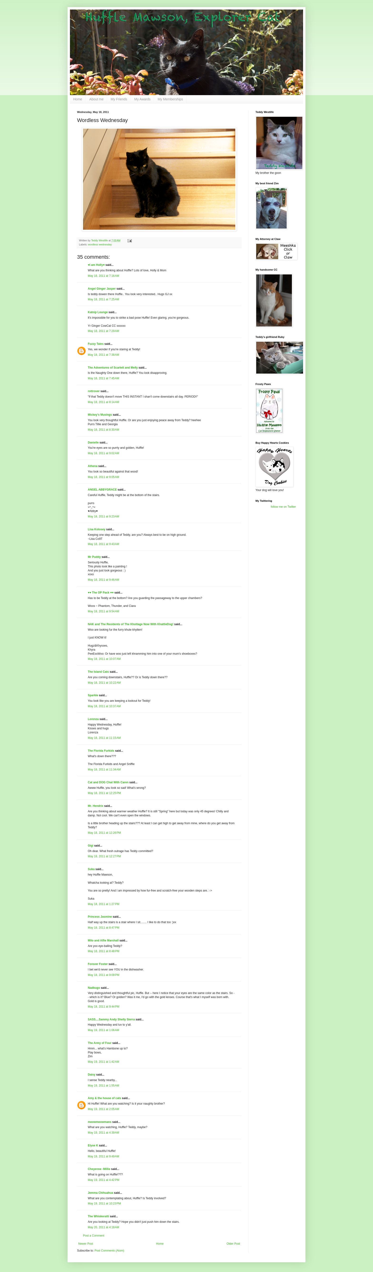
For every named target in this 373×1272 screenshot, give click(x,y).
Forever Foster (98, 964)
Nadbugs (94, 987)
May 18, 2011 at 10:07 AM (104, 659)
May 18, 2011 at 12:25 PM (104, 793)
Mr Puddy (94, 557)
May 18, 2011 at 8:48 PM (103, 951)
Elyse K (93, 1145)
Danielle (93, 442)
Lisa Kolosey (96, 529)
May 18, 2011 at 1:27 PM (103, 904)
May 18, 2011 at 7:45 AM (103, 378)
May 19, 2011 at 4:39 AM (103, 1132)
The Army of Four (100, 1043)
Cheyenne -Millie (99, 1169)
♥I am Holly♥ (96, 265)
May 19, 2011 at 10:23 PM (104, 1203)
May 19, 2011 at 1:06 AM (103, 1030)
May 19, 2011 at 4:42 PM (103, 1180)
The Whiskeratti (98, 1216)
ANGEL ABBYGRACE (102, 489)
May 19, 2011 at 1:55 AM (103, 1085)
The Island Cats (98, 671)
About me (96, 99)
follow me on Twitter (283, 506)
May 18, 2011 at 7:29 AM (103, 331)
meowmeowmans (99, 1122)
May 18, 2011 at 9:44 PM (103, 1006)
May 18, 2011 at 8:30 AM (103, 429)
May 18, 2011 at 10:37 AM (104, 706)
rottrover (94, 391)
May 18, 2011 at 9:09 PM (103, 975)
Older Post (233, 1243)
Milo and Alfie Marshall (103, 940)
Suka (91, 869)
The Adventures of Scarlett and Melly (113, 367)
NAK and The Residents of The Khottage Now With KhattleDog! (130, 624)
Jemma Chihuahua (100, 1192)
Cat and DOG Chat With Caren (108, 782)
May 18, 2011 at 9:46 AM (103, 579)
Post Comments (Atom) (109, 1250)
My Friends (119, 99)
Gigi (90, 845)
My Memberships (170, 99)
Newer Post (85, 1243)
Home (77, 99)
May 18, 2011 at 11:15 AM (104, 738)
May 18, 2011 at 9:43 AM (103, 544)
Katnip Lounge (98, 312)
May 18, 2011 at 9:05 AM (103, 477)
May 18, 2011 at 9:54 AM (103, 611)
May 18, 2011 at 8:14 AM (103, 402)
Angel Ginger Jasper (102, 288)
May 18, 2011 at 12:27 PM (104, 856)
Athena (93, 466)
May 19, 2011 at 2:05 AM (103, 1109)
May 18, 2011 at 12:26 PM (104, 832)
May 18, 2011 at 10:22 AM (104, 682)
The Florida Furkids (101, 750)
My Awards (142, 99)
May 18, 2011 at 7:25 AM (103, 299)
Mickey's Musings (100, 414)
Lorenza (93, 719)
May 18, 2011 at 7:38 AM (103, 354)
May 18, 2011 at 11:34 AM (104, 769)
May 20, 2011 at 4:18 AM (103, 1227)
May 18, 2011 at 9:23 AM (103, 516)
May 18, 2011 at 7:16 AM (103, 276)
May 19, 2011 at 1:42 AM (103, 1061)
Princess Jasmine (100, 916)
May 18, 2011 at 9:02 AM (103, 453)
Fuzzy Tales (95, 344)
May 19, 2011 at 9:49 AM (103, 1156)
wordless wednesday (100, 244)
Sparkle (93, 695)
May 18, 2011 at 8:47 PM (103, 927)
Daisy (91, 1074)
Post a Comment (93, 1235)
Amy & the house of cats (104, 1098)
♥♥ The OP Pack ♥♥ (100, 592)
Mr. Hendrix (95, 806)
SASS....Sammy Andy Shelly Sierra (111, 1019)
